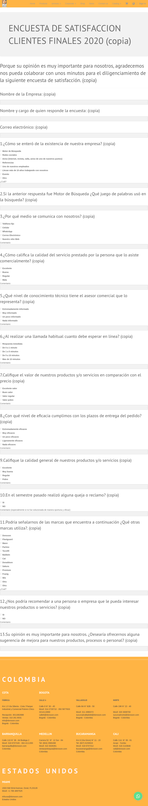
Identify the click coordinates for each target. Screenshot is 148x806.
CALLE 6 (42, 700)
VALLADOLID (81, 700)
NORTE (116, 700)
